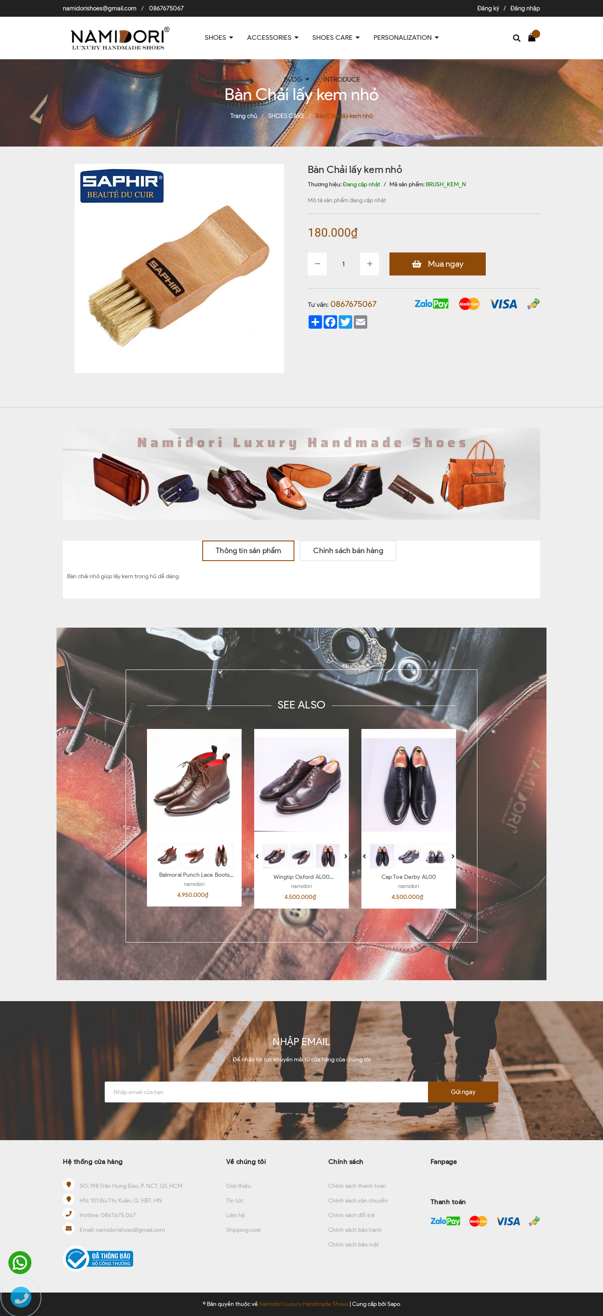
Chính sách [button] (345, 1162)
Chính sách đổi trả (351, 1215)
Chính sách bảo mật (353, 1244)
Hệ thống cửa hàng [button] (93, 1162)
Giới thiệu (238, 1186)
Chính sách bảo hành (355, 1230)
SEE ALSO (301, 704)
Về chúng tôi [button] (246, 1162)
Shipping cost (243, 1230)
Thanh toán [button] (448, 1202)
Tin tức (235, 1200)
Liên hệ (235, 1215)
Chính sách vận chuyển (358, 1200)
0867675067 (166, 8)
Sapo (393, 1304)
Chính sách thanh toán (357, 1186)
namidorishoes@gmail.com (100, 8)
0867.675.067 (118, 1215)
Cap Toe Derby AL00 (408, 877)
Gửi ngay (463, 1092)
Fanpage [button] (443, 1162)
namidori (194, 884)
